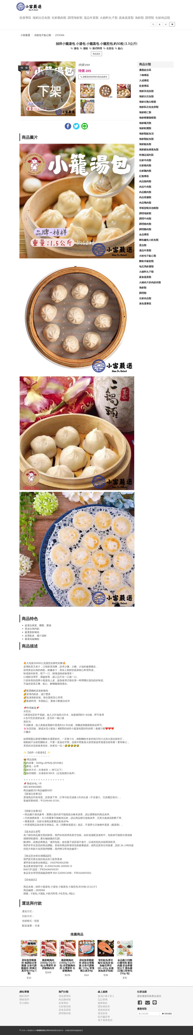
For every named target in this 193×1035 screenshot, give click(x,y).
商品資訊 (96, 54)
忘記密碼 (102, 999)
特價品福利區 (146, 154)
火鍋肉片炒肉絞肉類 (150, 282)
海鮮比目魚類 (41, 17)
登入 (112, 996)
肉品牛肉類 (145, 186)
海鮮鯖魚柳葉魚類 (148, 149)
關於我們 (24, 996)
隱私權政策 (104, 1006)
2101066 (59, 35)
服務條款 (102, 1002)
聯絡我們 (24, 999)
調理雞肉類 (145, 229)
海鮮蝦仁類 (145, 112)
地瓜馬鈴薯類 (146, 266)
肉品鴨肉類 (145, 202)
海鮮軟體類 (145, 128)
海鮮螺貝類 (145, 122)
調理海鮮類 (75, 17)
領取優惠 (167, 1013)
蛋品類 (142, 245)
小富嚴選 (25, 35)
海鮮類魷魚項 (146, 133)
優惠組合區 (145, 69)
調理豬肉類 (145, 223)
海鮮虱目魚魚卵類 (148, 106)
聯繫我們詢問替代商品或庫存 (94, 77)
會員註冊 (102, 996)
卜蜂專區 (144, 75)
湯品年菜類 (91, 17)
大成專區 (144, 80)
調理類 (149, 17)
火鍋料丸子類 (109, 17)
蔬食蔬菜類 (126, 17)
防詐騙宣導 (104, 1016)
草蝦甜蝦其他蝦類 (148, 207)
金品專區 (144, 234)
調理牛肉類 (145, 218)
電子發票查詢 (105, 1020)
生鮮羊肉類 (145, 160)
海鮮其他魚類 (146, 91)
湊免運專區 (145, 303)
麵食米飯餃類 (146, 261)
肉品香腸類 (145, 197)
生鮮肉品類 (162, 17)
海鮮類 (139, 17)
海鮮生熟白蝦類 (147, 101)
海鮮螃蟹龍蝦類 (147, 117)
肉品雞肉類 (145, 192)
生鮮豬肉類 (145, 165)
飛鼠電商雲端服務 (73, 1030)
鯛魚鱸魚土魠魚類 (148, 239)
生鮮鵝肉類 (59, 17)
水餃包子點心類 (42, 35)
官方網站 (24, 1002)
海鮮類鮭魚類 (146, 138)
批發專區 (25, 17)
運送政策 (102, 1013)
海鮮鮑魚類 (145, 144)
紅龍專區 (144, 176)
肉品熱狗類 (145, 181)
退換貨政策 (104, 1009)
